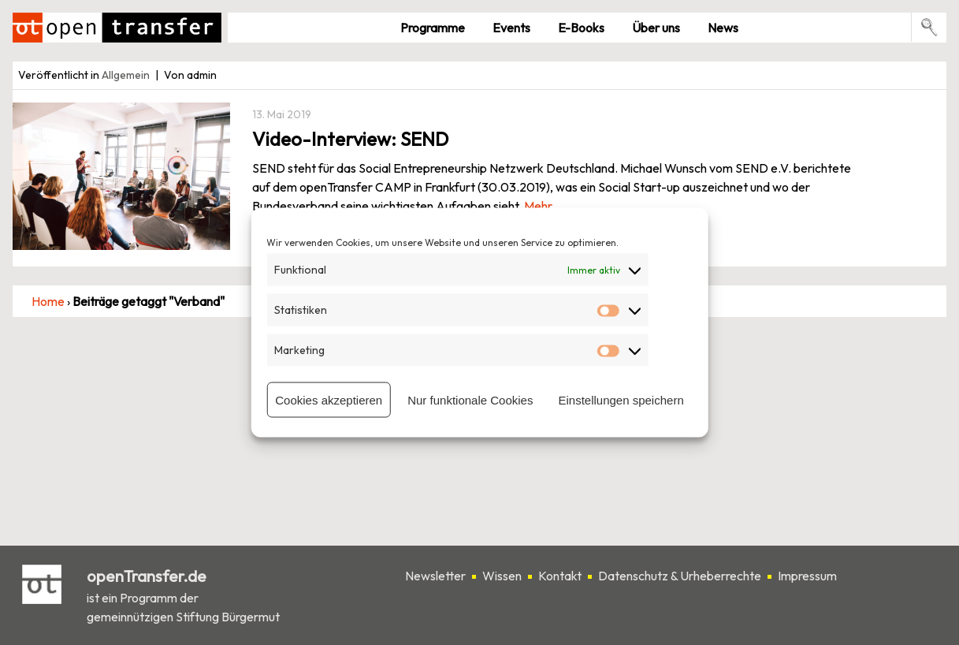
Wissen (502, 575)
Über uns (656, 27)
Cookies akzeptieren (328, 399)
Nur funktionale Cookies (470, 399)
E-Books (581, 27)
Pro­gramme (432, 27)
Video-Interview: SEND (350, 139)
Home (48, 301)
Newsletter (435, 575)
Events (511, 27)
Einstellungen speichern (620, 399)
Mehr (538, 206)
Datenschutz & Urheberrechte (679, 575)
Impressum (807, 575)
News (723, 27)
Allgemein (126, 75)
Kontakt (560, 575)
